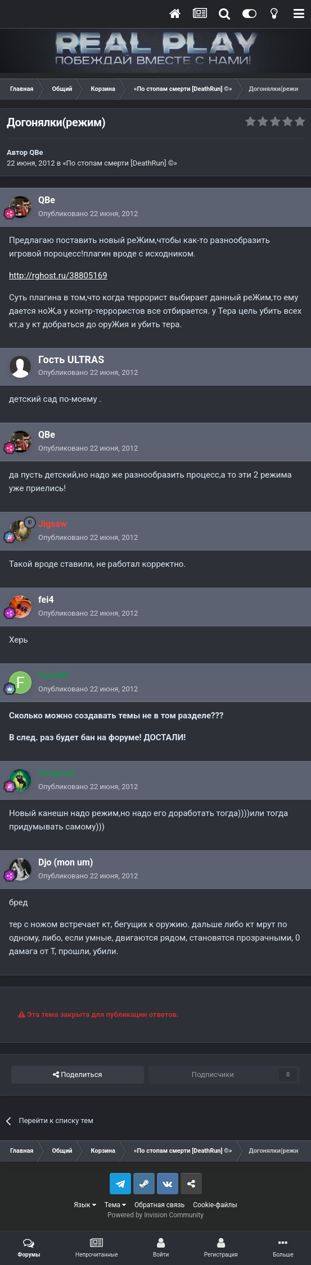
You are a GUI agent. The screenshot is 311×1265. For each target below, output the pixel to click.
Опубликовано (88, 213)
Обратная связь (159, 1205)
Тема (115, 1205)
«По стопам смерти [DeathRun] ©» (119, 163)
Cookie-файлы (215, 1205)
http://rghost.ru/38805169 (58, 276)
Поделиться (77, 1074)
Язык (85, 1205)
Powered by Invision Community (155, 1215)
